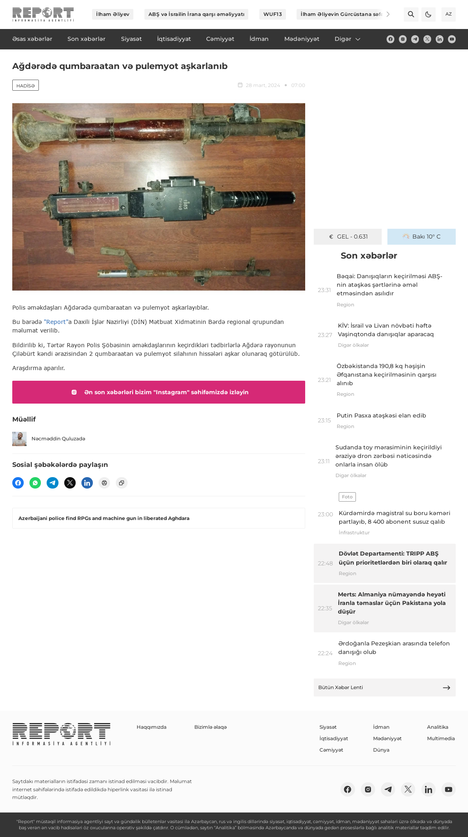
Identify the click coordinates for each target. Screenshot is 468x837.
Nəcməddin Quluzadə (48, 439)
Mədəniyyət (387, 738)
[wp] (35, 483)
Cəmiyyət (331, 750)
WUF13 (272, 14)
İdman (381, 727)
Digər (348, 38)
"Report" (56, 321)
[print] (104, 483)
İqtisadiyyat (334, 738)
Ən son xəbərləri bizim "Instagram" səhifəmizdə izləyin (158, 392)
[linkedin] (439, 39)
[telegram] (415, 39)
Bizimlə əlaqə (210, 727)
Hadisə (25, 86)
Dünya (381, 750)
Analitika (437, 727)
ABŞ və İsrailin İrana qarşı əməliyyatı (196, 14)
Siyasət (328, 727)
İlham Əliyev (113, 14)
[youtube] (452, 39)
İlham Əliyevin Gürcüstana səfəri (344, 14)
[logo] (43, 14)
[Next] (382, 14)
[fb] (390, 39)
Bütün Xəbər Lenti (384, 687)
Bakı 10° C (422, 236)
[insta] (403, 39)
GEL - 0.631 (348, 236)
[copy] (121, 483)
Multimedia (441, 738)
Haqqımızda (151, 727)
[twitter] (427, 39)
